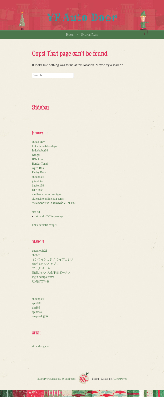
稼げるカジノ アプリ (45, 263)
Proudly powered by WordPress (56, 378)
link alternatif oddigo (44, 146)
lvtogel (36, 154)
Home (70, 34)
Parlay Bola (39, 172)
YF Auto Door (82, 17)
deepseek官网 (40, 316)
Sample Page (89, 34)
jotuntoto (37, 181)
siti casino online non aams (48, 198)
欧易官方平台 (41, 281)
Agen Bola (38, 168)
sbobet (36, 255)
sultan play (38, 141)
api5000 (36, 303)
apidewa (37, 312)
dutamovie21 (39, 250)
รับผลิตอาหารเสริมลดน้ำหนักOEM (54, 203)
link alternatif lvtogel (44, 225)
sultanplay (38, 176)
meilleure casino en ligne (46, 194)
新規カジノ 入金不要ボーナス (51, 272)
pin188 (36, 307)
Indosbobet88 (40, 150)
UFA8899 (38, 190)
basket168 (38, 185)
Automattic (120, 378)
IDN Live (37, 159)
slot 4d (36, 211)
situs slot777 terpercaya (50, 216)
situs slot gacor (41, 346)
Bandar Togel (40, 163)
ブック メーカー (42, 268)
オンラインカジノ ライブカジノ (53, 259)
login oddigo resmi (43, 277)
